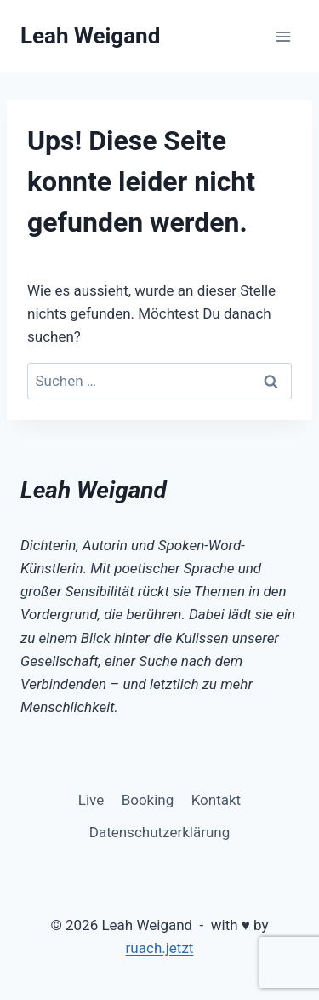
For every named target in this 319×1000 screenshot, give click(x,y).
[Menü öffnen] (283, 36)
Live (91, 799)
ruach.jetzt (160, 948)
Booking (148, 799)
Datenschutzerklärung (159, 832)
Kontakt (216, 799)
